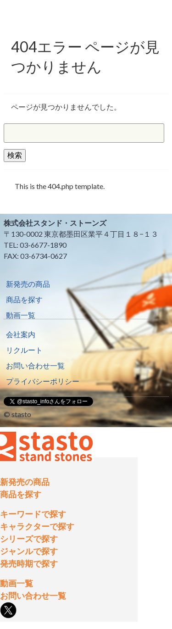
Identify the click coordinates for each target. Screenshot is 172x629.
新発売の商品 (28, 283)
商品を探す (24, 299)
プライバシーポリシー (42, 381)
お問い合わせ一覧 (35, 365)
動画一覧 (20, 315)
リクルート (24, 349)
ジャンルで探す (29, 551)
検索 (14, 154)
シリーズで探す (29, 539)
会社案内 (20, 334)
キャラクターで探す (37, 526)
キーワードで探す (33, 514)
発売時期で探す (29, 563)
